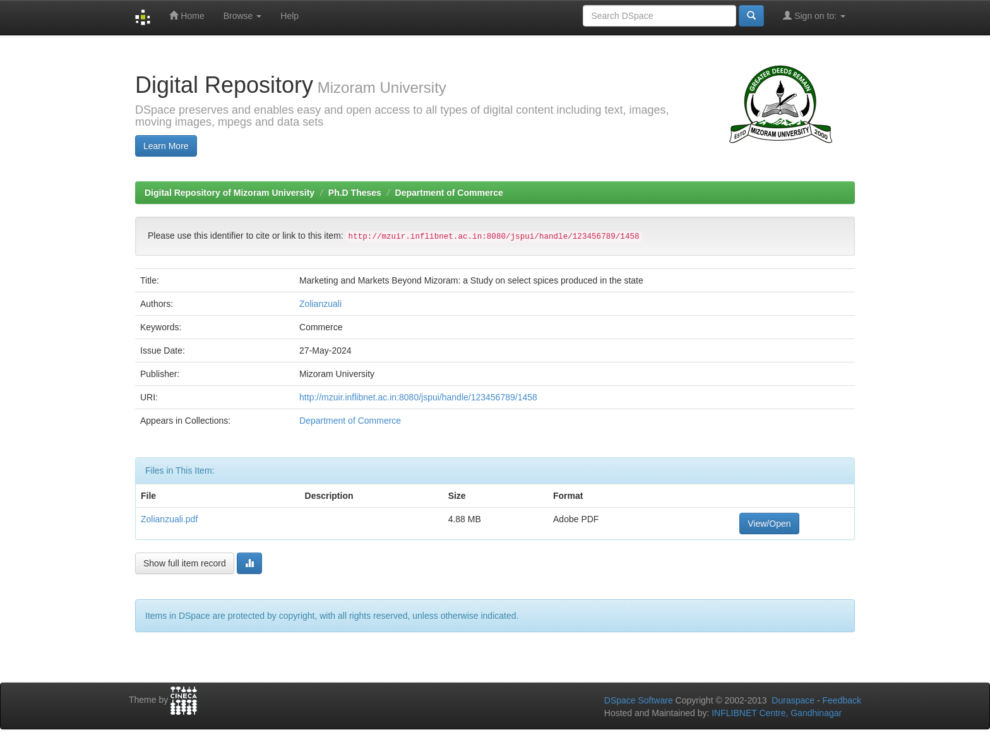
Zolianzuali (320, 304)
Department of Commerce (449, 193)
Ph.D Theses (354, 193)
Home (186, 15)
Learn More (166, 146)
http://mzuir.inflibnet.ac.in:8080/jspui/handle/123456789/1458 (418, 397)
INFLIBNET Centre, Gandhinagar (775, 713)
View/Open (769, 523)
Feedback (842, 700)
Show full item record (184, 563)
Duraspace (793, 700)
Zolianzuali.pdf (169, 519)
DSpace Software (638, 700)
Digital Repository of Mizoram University (229, 193)
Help (289, 16)
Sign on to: (814, 15)
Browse (243, 16)
